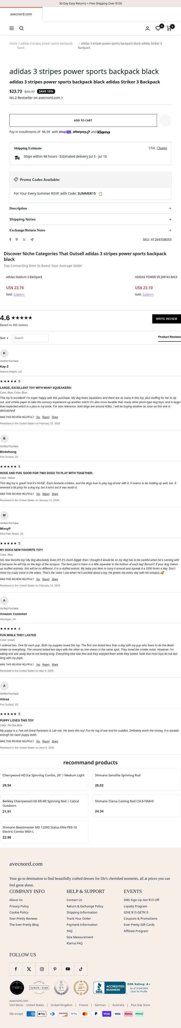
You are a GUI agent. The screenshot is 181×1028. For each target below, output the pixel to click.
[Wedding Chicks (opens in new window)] (17, 987)
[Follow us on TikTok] (80, 968)
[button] (165, 120)
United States (35, 1005)
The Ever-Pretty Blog (24, 924)
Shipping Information (82, 912)
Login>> (19, 294)
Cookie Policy (18, 912)
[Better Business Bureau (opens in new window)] (122, 988)
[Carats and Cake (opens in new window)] (39, 987)
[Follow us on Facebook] (15, 968)
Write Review (166, 318)
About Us (16, 900)
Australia (118, 1005)
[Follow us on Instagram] (41, 968)
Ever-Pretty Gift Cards (139, 924)
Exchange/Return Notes (27, 230)
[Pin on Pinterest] (17, 239)
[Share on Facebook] (10, 239)
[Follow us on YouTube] (67, 968)
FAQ (70, 931)
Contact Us (74, 900)
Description (18, 208)
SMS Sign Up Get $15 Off (141, 900)
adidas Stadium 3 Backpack (24, 277)
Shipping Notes (22, 219)
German (100, 1005)
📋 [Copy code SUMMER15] (101, 193)
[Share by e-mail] (31, 239)
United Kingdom (61, 1005)
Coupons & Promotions (140, 918)
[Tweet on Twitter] (24, 239)
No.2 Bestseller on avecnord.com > (36, 97)
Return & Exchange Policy (85, 906)
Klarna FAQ (74, 943)
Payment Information (82, 924)
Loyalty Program (135, 906)
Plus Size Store (140, 1005)
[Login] (147, 28)
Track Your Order (79, 918)
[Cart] (169, 28)
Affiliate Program (136, 931)
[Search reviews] (30, 338)
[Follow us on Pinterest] (54, 968)
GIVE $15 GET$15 (136, 912)
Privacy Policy (19, 906)
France (83, 1005)
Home (13, 43)
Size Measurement (80, 937)
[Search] (21, 28)
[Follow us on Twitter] (28, 968)
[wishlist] (158, 28)
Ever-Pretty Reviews (23, 918)
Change (162, 148)
